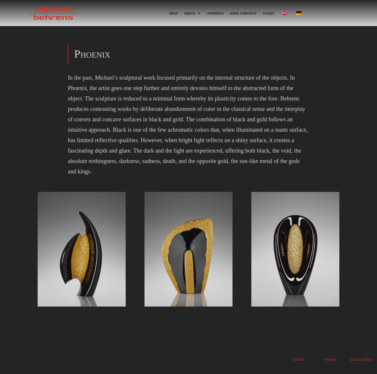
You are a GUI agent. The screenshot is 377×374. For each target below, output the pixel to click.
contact (268, 13)
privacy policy (361, 359)
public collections (243, 13)
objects (189, 13)
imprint (330, 359)
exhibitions (215, 13)
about (173, 13)
